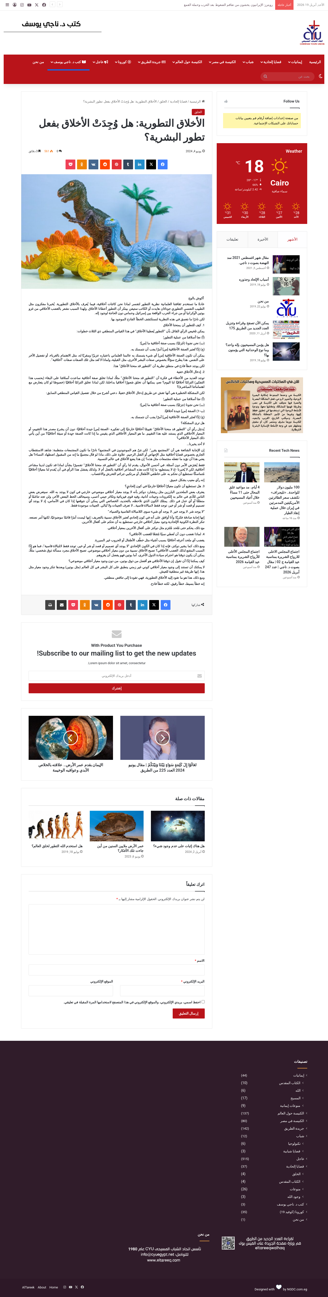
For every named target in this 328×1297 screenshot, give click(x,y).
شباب (250, 62)
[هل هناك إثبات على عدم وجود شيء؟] (178, 826)
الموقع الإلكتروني (101, 981)
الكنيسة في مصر (224, 62)
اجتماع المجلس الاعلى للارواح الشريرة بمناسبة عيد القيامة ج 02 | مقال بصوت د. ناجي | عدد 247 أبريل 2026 (282, 562)
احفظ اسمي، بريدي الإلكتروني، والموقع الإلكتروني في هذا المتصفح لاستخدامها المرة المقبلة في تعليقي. (132, 1002)
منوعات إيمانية (290, 1106)
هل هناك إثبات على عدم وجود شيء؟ (179, 846)
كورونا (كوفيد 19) (292, 1212)
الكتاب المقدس (290, 1083)
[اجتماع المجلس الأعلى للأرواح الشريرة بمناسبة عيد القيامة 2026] (242, 537)
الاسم (199, 960)
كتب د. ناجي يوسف (70, 62)
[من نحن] (286, 308)
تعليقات (232, 239)
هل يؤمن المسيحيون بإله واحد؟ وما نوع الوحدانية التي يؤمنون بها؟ (247, 350)
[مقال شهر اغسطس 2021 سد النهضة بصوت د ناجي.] (286, 264)
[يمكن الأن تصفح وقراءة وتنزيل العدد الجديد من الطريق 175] (286, 330)
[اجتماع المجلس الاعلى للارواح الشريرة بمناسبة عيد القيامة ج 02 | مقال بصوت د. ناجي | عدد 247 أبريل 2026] (282, 537)
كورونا (124, 62)
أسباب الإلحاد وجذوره (254, 279)
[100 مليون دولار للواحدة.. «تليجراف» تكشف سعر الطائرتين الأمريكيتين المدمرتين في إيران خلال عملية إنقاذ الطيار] (282, 472)
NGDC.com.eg (297, 1289)
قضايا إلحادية (272, 62)
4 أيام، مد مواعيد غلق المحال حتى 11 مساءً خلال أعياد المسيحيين (244, 492)
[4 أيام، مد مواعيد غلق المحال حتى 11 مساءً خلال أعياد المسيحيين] (242, 472)
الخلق (163, 101)
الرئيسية (315, 62)
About (42, 1287)
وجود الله (294, 1197)
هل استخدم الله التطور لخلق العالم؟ (57, 846)
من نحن (38, 62)
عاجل (102, 62)
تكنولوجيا (294, 1144)
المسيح (296, 1098)
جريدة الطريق (153, 62)
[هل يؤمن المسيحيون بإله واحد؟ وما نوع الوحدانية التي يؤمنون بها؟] (286, 351)
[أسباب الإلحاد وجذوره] (286, 286)
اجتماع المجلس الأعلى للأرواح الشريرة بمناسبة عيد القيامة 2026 (243, 557)
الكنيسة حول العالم (188, 62)
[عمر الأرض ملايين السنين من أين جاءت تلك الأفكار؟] (117, 826)
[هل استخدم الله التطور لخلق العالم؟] (55, 826)
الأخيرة (263, 239)
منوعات (295, 1189)
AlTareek (28, 1287)
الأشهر (292, 239)
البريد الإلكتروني (192, 981)
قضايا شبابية (292, 1151)
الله (298, 1090)
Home (53, 1287)
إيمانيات (296, 62)
